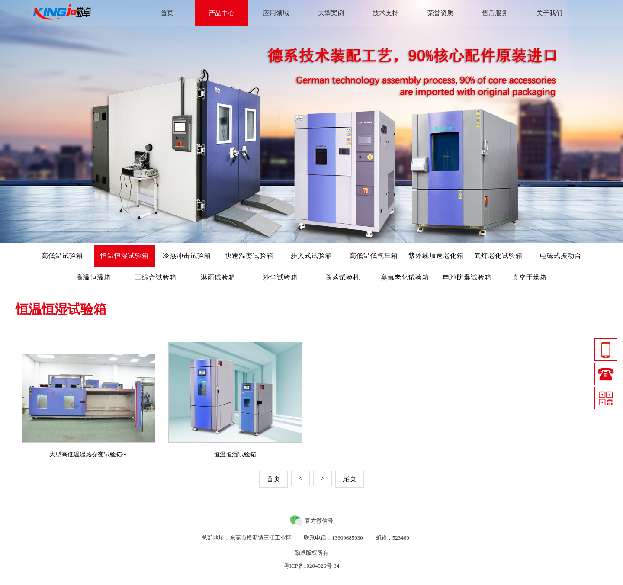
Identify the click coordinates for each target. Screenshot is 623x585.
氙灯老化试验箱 (498, 255)
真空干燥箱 (529, 277)
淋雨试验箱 (218, 277)
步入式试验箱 (311, 255)
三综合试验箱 (156, 277)
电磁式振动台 (560, 255)
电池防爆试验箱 (467, 277)
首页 (167, 13)
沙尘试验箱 (280, 277)
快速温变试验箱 (249, 255)
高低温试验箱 (62, 255)
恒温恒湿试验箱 (124, 255)
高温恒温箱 (93, 277)
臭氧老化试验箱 (405, 277)
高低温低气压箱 (374, 255)
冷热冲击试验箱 (187, 255)
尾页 (349, 478)
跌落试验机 (342, 277)
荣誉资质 (440, 13)
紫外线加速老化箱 (436, 255)
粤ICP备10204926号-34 (312, 565)
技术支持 (385, 13)
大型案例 (331, 13)
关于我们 (549, 13)
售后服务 (495, 13)
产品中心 (221, 13)
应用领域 (276, 13)
